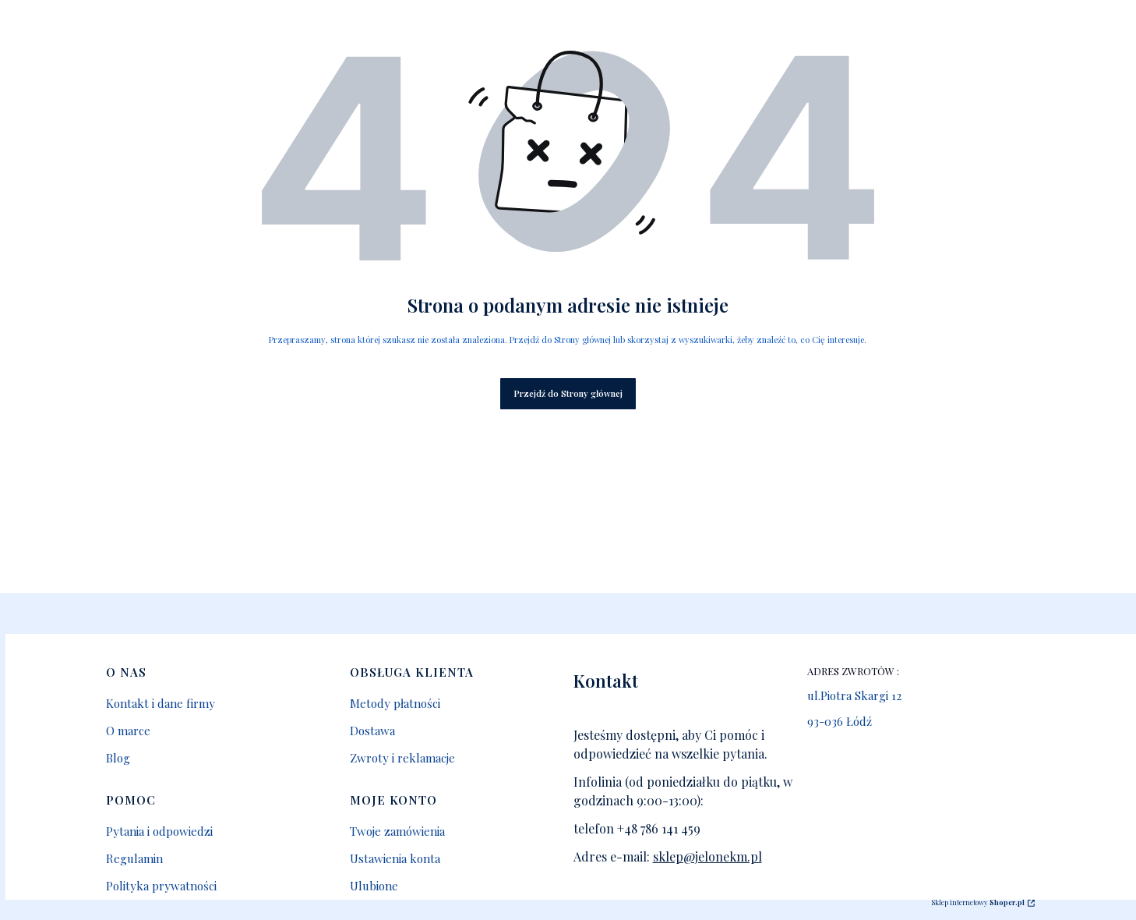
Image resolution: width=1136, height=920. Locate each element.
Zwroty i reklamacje (402, 758)
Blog (118, 758)
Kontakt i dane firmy (160, 703)
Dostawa (372, 730)
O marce (128, 730)
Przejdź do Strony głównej (568, 393)
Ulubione (374, 885)
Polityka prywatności (161, 885)
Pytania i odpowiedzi (159, 831)
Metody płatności (395, 703)
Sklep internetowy (978, 902)
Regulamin (134, 858)
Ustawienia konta (395, 858)
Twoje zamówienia (397, 831)
